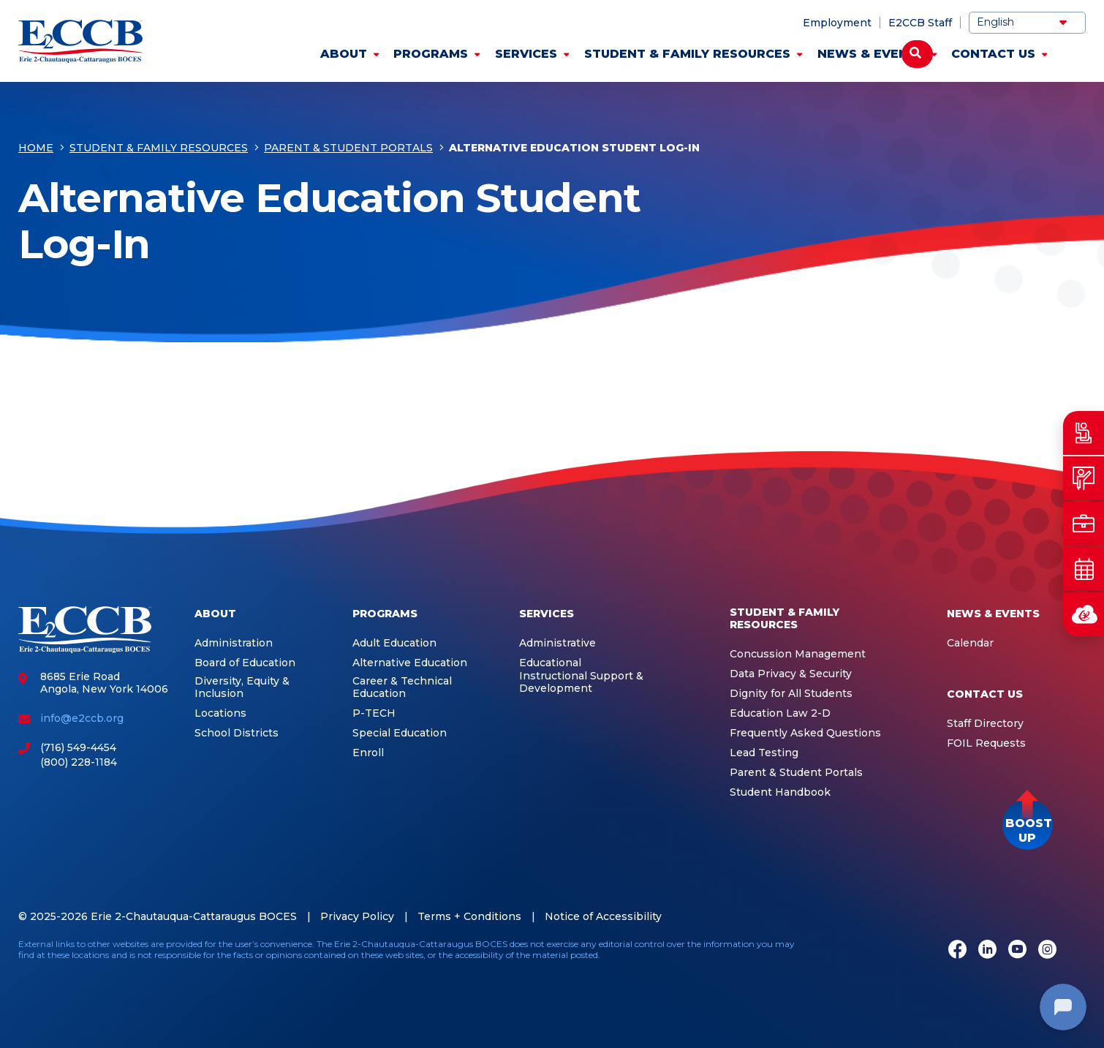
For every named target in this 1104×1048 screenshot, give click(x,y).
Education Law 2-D (780, 713)
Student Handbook (780, 792)
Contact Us (993, 54)
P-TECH (374, 713)
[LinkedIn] (987, 951)
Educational (550, 663)
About (343, 54)
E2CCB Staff (920, 22)
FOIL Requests (986, 743)
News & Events (871, 54)
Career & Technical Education (402, 688)
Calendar (970, 643)
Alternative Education (409, 663)
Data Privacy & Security (791, 674)
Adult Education (394, 643)
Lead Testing (764, 753)
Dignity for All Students (791, 693)
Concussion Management (798, 654)
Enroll (368, 753)
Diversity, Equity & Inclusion (242, 688)
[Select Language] (1027, 23)
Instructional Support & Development (581, 682)
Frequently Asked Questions (805, 733)
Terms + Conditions (469, 916)
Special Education (399, 733)
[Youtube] (1017, 951)
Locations (220, 713)
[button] (1027, 824)
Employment (837, 22)
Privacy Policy (357, 916)
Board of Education (244, 663)
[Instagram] (1047, 951)
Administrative (557, 643)
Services (526, 54)
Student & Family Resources (687, 54)
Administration (233, 643)
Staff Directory (985, 723)
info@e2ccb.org (82, 718)
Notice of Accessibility (603, 916)
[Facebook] (957, 951)
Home (35, 147)
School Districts (236, 733)
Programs (430, 54)
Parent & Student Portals (348, 147)
